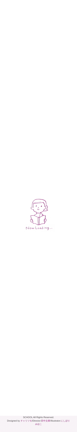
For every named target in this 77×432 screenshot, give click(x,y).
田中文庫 (45, 420)
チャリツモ (26, 420)
